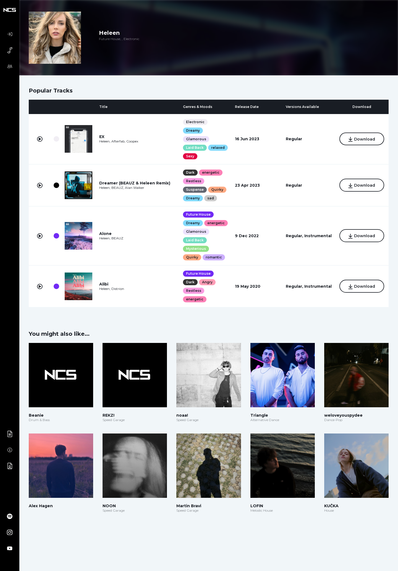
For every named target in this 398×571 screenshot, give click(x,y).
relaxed (218, 148)
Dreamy (193, 130)
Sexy (190, 156)
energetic (210, 172)
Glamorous (196, 139)
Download (361, 139)
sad (210, 198)
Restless (193, 181)
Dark (190, 172)
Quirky (217, 189)
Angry (207, 282)
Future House (198, 214)
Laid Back (195, 148)
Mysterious (196, 249)
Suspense (195, 189)
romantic (214, 257)
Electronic (195, 122)
